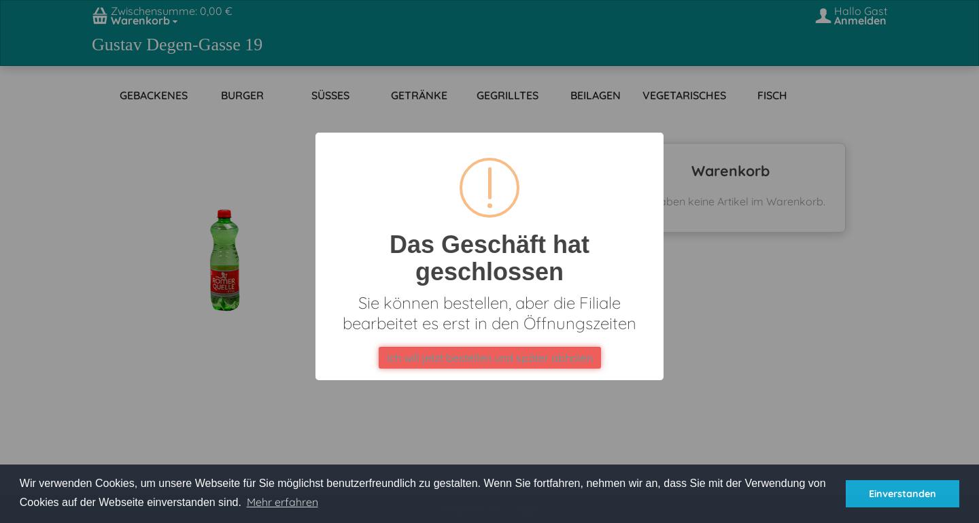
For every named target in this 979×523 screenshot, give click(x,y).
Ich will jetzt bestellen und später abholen (490, 358)
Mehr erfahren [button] (282, 502)
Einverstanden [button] (902, 494)
